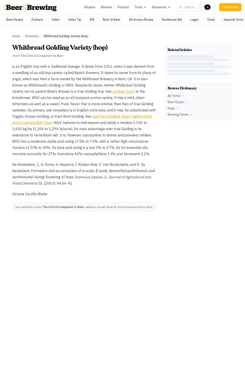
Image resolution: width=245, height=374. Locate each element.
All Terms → (176, 96)
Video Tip (74, 20)
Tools (141, 7)
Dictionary (32, 36)
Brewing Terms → (180, 115)
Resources (161, 7)
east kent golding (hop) (111, 116)
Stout (211, 20)
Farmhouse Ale (172, 20)
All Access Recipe (141, 20)
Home (16, 36)
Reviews (106, 7)
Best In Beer (111, 20)
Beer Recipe (14, 20)
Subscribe (230, 7)
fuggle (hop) (141, 116)
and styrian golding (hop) (32, 122)
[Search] (207, 7)
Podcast (123, 7)
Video (56, 20)
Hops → (173, 108)
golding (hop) (123, 91)
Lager (195, 20)
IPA (92, 20)
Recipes (89, 7)
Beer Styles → (178, 102)
